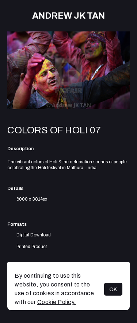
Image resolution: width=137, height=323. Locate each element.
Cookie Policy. (56, 302)
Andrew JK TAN (68, 15)
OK (113, 289)
